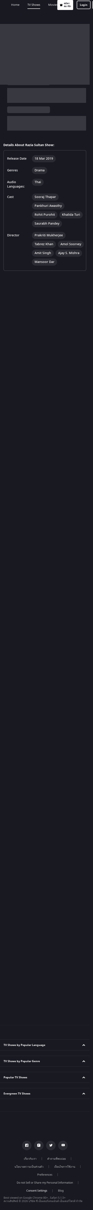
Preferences (44, 879)
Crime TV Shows (17, 562)
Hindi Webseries (17, 1036)
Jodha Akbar (14, 754)
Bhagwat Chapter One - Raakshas (27, 1148)
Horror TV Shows (17, 570)
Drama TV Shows (17, 586)
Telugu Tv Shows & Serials (23, 996)
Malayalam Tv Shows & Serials (26, 1012)
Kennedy (12, 1156)
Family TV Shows (17, 554)
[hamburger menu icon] (85, 4)
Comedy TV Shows (18, 546)
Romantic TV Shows (19, 578)
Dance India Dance (18, 786)
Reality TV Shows (17, 538)
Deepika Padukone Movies (23, 1092)
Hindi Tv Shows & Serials (22, 980)
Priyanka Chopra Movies (22, 1124)
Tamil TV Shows (16, 442)
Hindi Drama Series (19, 1060)
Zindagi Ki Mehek (17, 690)
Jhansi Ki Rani (15, 682)
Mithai (10, 650)
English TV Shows (17, 450)
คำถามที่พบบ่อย (56, 863)
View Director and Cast (18, 156)
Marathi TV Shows (18, 514)
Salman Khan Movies (20, 1100)
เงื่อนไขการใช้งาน (64, 871)
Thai (30, 118)
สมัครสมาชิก (29, 5)
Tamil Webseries (17, 1044)
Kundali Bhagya (16, 634)
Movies (46, 17)
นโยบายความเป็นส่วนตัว (28, 871)
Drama (19, 123)
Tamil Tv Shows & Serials (22, 988)
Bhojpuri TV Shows (18, 498)
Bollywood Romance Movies (24, 955)
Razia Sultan (13, 93)
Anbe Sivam (14, 674)
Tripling (11, 730)
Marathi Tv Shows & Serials (24, 1004)
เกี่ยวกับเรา (30, 863)
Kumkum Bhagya (17, 738)
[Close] (88, 1164)
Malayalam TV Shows (20, 490)
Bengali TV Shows (18, 474)
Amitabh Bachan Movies (22, 1108)
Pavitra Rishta (15, 762)
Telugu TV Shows (17, 466)
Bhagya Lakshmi (17, 642)
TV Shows (26, 17)
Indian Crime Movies (19, 948)
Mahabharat (14, 746)
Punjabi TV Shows (17, 482)
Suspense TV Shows (19, 610)
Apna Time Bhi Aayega (21, 658)
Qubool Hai (14, 778)
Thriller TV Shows (17, 594)
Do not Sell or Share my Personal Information (45, 887)
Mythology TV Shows (19, 602)
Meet (10, 706)
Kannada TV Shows (18, 506)
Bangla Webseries (18, 1068)
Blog (61, 895)
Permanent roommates (21, 794)
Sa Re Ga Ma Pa (16, 770)
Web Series (66, 17)
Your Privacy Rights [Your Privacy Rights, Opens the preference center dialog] (46, 1201)
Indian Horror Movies (20, 924)
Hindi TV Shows (16, 458)
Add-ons (86, 17)
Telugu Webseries (18, 1052)
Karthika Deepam (17, 802)
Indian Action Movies (20, 940)
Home (8, 17)
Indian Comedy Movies (21, 932)
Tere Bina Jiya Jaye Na (20, 666)
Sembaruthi (14, 698)
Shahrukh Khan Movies (21, 1116)
